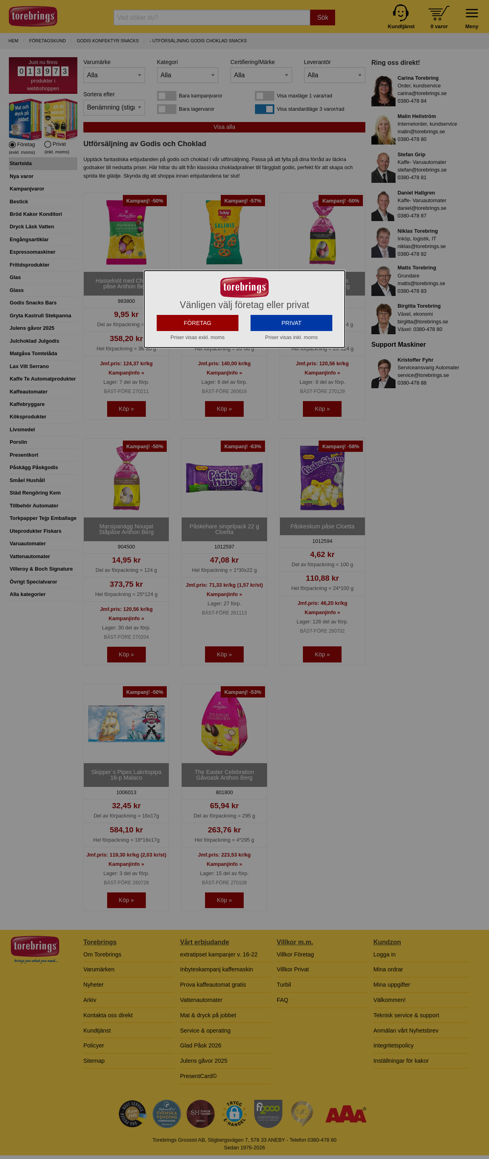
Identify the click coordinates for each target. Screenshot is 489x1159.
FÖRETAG (197, 390)
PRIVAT (291, 390)
